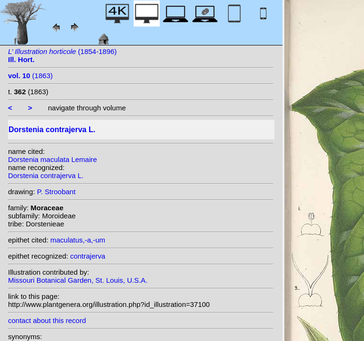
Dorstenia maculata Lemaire (52, 159)
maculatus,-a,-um (77, 240)
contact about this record (47, 320)
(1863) (30, 76)
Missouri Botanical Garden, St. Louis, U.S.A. (77, 280)
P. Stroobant (56, 192)
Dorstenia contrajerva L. (45, 175)
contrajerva (87, 256)
